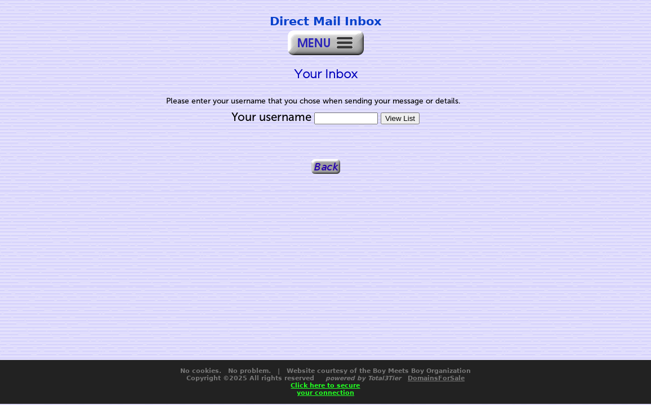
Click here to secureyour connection (325, 389)
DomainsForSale (436, 378)
